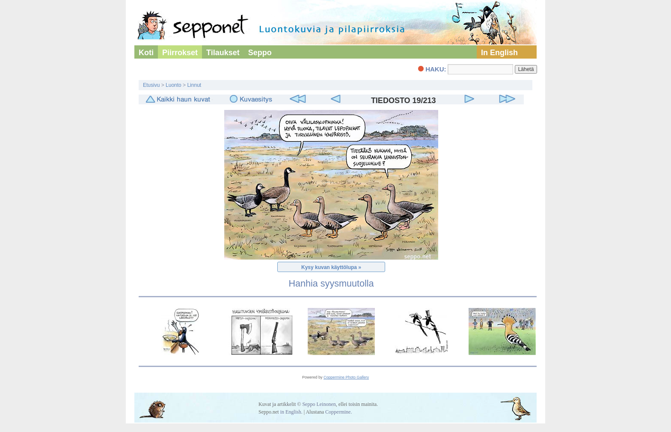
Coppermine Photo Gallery (346, 377)
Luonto (173, 85)
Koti (146, 52)
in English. (291, 412)
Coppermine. (338, 412)
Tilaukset (223, 52)
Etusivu (151, 85)
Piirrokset (180, 52)
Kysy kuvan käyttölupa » (331, 267)
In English (499, 52)
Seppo (260, 52)
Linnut (194, 85)
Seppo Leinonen (319, 404)
